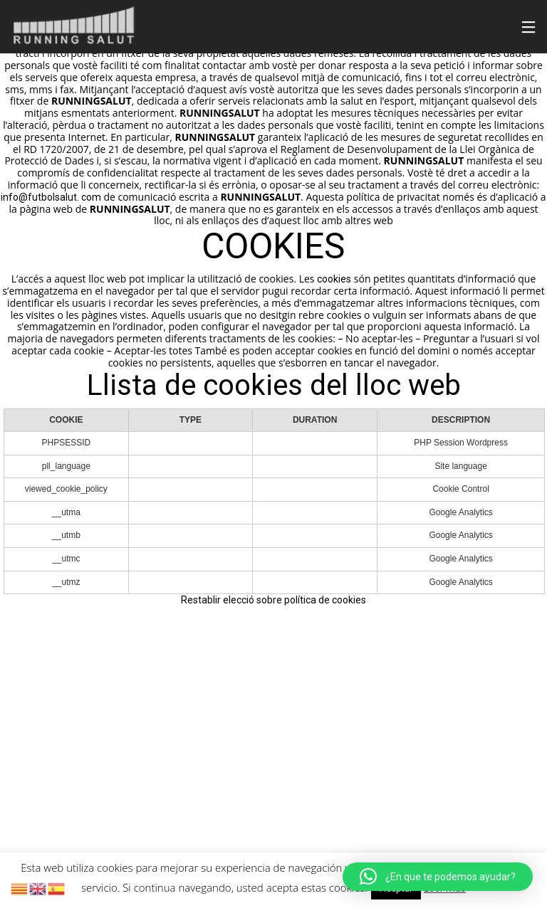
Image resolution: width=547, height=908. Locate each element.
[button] (438, 876)
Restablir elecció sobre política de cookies (273, 600)
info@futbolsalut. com (52, 197)
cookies (334, 279)
